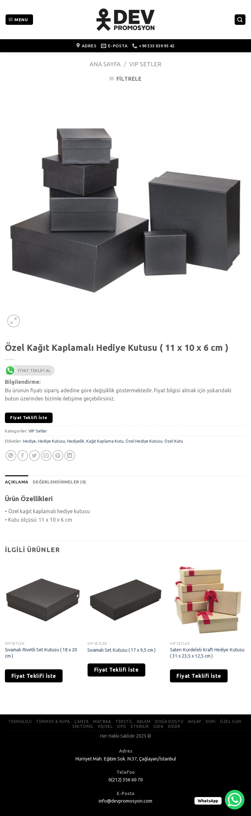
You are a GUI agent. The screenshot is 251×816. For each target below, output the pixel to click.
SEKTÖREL (83, 726)
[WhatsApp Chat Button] (234, 799)
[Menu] (19, 19)
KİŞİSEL (105, 726)
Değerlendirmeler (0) (59, 482)
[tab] (16, 481)
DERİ (210, 721)
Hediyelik (75, 441)
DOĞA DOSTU (169, 721)
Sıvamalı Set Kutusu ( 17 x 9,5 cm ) (121, 650)
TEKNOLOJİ (20, 721)
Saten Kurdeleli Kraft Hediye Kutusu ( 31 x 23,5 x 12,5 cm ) (207, 653)
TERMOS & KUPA (53, 721)
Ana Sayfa (105, 64)
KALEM (144, 721)
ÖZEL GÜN (230, 721)
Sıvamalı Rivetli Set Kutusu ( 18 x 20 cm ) (41, 653)
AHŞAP (195, 721)
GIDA (158, 726)
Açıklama (16, 482)
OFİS (121, 726)
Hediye (29, 441)
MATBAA (102, 721)
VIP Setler (145, 64)
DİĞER (174, 726)
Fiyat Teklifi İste (28, 417)
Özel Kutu (173, 441)
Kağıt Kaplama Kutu (105, 441)
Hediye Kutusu (51, 441)
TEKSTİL (123, 721)
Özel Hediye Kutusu (144, 441)
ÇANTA (81, 721)
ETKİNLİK (140, 726)
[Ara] (240, 19)
